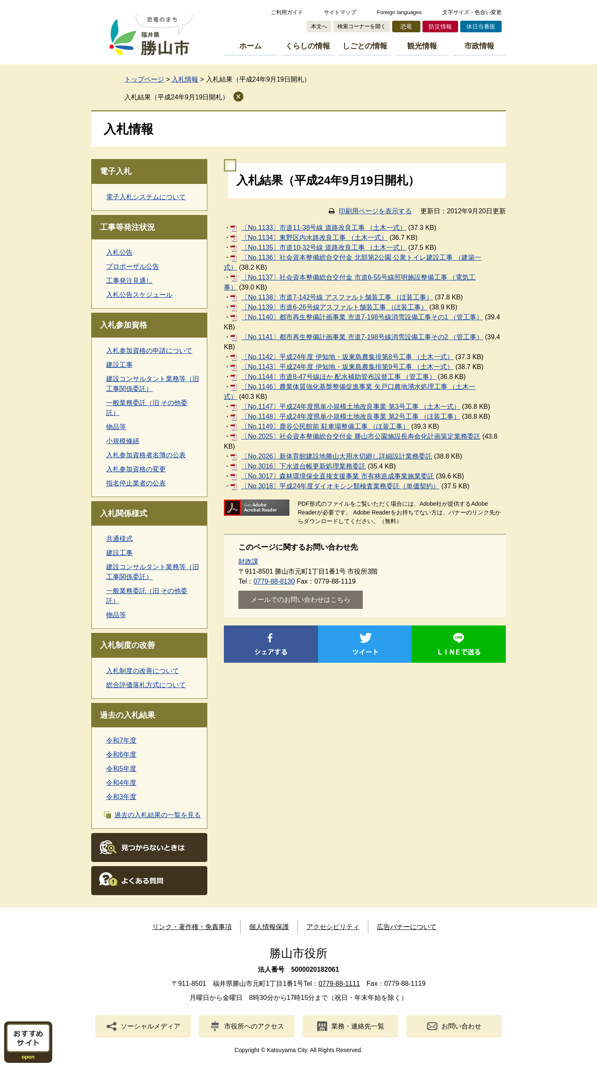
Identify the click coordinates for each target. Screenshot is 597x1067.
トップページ (144, 79)
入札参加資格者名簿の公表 (146, 455)
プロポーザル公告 (132, 266)
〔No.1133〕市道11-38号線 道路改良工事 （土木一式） (323, 227)
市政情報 (479, 46)
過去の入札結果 (127, 715)
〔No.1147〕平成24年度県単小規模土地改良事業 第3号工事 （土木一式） (350, 406)
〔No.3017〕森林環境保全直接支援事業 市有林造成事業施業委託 (337, 476)
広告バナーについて (407, 926)
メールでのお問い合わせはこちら (300, 599)
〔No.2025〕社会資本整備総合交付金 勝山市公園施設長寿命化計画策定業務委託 (361, 436)
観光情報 (422, 46)
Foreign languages (399, 12)
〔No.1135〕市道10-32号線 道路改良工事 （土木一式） (323, 247)
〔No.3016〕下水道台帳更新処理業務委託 (303, 466)
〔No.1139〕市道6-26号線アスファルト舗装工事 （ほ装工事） (334, 307)
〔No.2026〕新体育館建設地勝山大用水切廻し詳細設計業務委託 (336, 456)
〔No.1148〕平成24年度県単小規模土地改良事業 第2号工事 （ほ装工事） (350, 416)
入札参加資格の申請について (149, 350)
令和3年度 (121, 796)
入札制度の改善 (127, 645)
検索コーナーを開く (361, 26)
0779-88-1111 (339, 983)
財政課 (248, 561)
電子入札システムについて (146, 196)
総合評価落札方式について (146, 684)
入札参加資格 (123, 325)
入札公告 (119, 252)
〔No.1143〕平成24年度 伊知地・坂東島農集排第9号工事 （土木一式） (347, 366)
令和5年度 (121, 768)
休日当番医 (480, 26)
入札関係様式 (123, 513)
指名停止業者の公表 (136, 483)
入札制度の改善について (142, 670)
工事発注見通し (129, 280)
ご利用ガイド (287, 12)
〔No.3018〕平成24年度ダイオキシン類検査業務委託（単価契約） (340, 486)
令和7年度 (121, 740)
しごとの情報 (364, 46)
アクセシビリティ (332, 926)
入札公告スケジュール (139, 294)
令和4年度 (121, 782)
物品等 (116, 426)
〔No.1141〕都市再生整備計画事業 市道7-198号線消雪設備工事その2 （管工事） (362, 336)
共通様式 (119, 538)
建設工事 (119, 364)
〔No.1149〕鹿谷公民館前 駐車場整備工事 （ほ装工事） (325, 426)
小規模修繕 (122, 440)
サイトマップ (340, 12)
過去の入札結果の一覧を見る (157, 814)
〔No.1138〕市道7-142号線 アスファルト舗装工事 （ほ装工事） (337, 297)
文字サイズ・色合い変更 (472, 12)
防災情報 (440, 26)
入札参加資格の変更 (136, 469)
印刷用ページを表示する (375, 211)
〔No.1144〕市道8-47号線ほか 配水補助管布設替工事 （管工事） (338, 376)
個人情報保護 (269, 926)
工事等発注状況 (127, 227)
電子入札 (115, 171)
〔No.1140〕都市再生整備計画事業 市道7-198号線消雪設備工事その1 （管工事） (362, 317)
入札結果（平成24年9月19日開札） (176, 97)
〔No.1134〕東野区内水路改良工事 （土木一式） (314, 237)
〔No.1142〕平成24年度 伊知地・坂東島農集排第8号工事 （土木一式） (347, 356)
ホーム (250, 46)
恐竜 (406, 26)
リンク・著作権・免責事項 (192, 926)
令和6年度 (121, 754)
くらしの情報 (307, 46)
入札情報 (185, 79)
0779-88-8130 (274, 581)
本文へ (319, 26)
